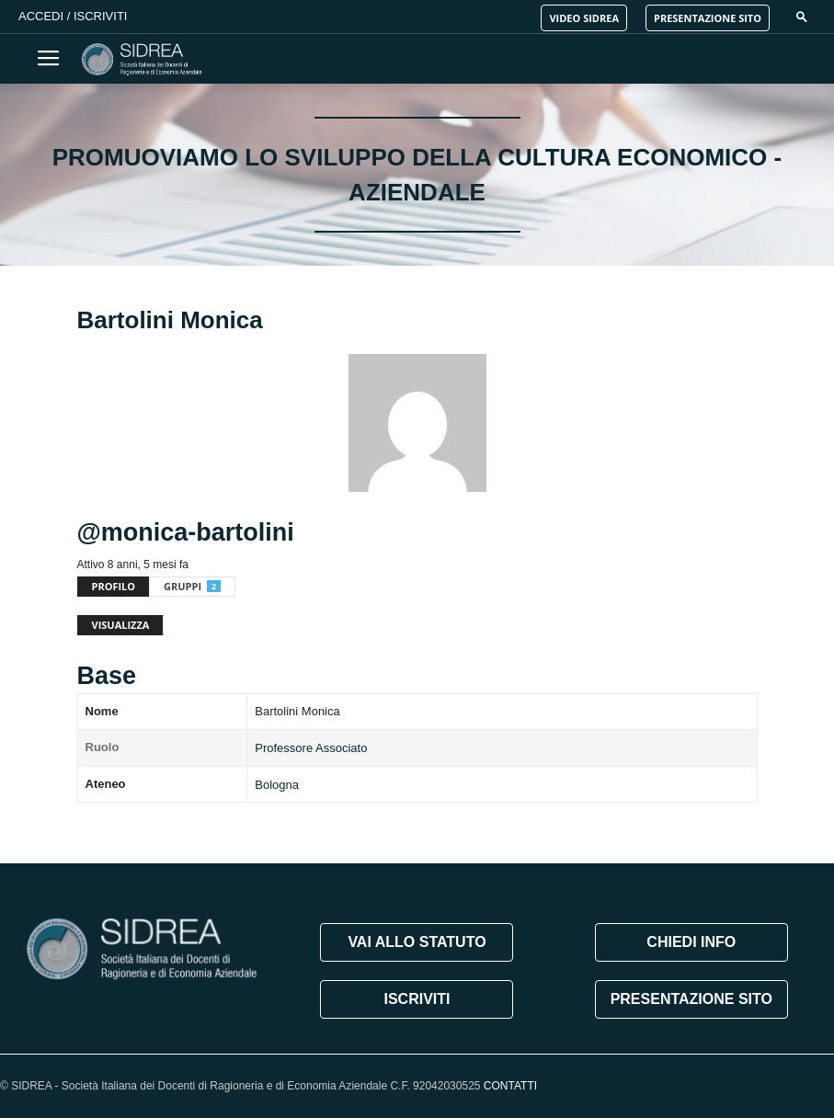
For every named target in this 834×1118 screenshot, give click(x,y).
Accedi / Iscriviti (72, 16)
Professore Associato (311, 748)
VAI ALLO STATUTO (417, 942)
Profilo (114, 586)
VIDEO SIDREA (584, 18)
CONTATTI (510, 1085)
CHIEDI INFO (691, 942)
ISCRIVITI (416, 999)
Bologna (277, 785)
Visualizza (121, 625)
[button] (802, 16)
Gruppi (192, 586)
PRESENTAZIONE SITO (707, 18)
